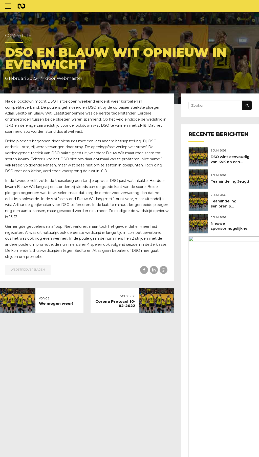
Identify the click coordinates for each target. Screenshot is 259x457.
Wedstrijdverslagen (28, 269)
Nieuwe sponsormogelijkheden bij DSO (234, 226)
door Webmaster (63, 78)
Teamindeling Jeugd (231, 180)
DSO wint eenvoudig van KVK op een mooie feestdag (231, 161)
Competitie (18, 35)
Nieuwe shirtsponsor (231, 245)
